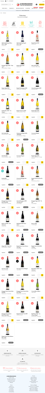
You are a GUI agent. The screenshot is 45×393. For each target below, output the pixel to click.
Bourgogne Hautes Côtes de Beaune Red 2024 (6, 201)
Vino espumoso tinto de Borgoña (22, 268)
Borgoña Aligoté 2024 (20, 65)
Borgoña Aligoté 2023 (35, 110)
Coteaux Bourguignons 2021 (36, 88)
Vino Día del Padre (11, 391)
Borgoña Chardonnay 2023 (21, 110)
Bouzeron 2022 (34, 223)
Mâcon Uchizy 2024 (35, 65)
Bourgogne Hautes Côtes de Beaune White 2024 (6, 314)
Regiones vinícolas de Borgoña (34, 388)
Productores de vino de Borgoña (33, 390)
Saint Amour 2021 (5, 268)
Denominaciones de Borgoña (34, 389)
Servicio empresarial (11, 387)
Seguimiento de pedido (34, 378)
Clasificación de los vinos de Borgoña (34, 386)
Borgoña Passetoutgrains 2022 (22, 88)
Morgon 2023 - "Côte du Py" (7, 246)
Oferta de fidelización (34, 377)
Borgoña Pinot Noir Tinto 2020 (22, 313)
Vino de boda (11, 388)
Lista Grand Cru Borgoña (33, 387)
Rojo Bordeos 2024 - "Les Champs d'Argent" (36, 314)
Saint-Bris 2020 (4, 155)
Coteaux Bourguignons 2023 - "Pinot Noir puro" (22, 201)
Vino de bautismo (11, 389)
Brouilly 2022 (4, 178)
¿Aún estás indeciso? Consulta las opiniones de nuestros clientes (36, 371)
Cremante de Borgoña (35, 133)
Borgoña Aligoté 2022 (5, 88)
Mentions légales (33, 380)
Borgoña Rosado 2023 (35, 43)
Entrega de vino (11, 386)
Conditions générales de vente (34, 381)
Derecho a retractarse (34, 379)
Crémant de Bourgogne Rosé (21, 178)
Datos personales (33, 382)
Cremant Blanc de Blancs (36, 291)
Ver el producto (41, 49)
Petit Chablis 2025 (5, 133)
